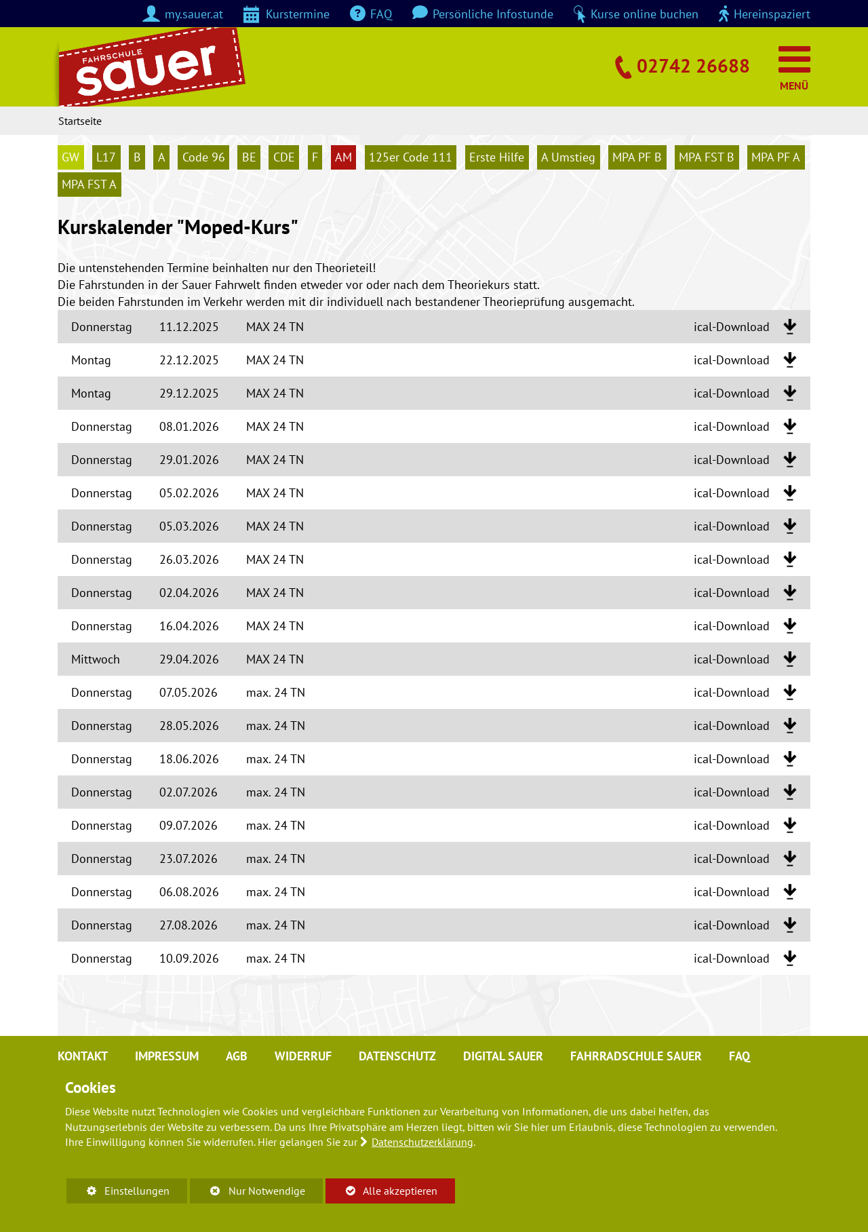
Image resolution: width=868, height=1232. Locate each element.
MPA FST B (706, 157)
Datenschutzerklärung (422, 1142)
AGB (237, 1056)
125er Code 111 (410, 157)
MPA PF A (775, 157)
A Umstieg (568, 157)
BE (249, 157)
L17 (106, 157)
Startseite (80, 121)
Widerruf (303, 1056)
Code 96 (203, 157)
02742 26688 (693, 65)
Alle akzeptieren (381, 1190)
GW (70, 157)
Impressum (167, 1056)
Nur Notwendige (247, 1193)
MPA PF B (637, 157)
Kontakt (83, 1056)
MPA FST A (89, 185)
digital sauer (503, 1056)
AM (343, 157)
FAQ (739, 1056)
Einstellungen (118, 1193)
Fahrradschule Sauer (636, 1056)
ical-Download (732, 326)
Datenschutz (397, 1056)
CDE (284, 157)
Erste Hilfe (496, 157)
